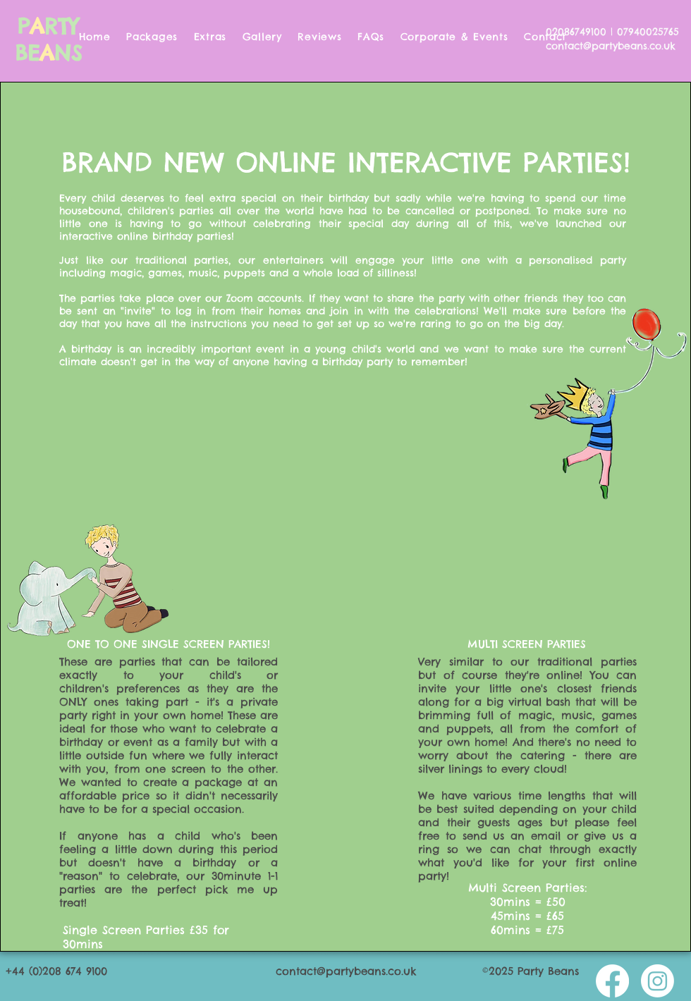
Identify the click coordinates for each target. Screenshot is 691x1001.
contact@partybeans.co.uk (610, 45)
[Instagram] (657, 980)
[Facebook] (612, 980)
